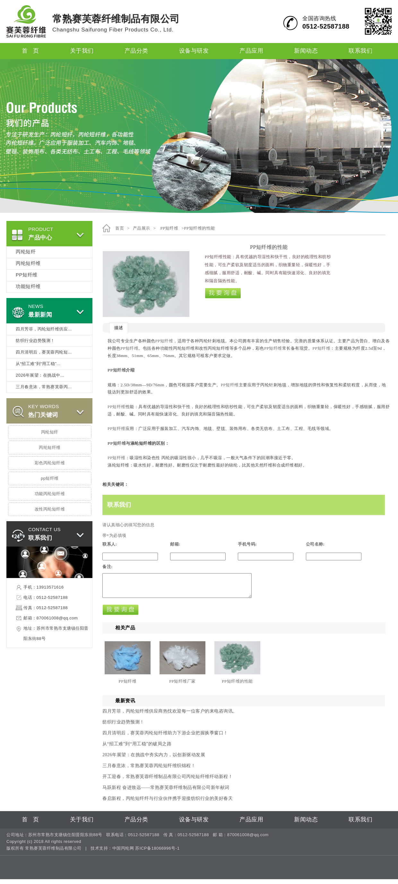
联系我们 (360, 51)
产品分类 (136, 51)
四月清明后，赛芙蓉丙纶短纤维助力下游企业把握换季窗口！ (165, 737)
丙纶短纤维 (28, 263)
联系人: (109, 544)
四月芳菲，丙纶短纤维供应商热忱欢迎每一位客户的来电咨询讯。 (170, 715)
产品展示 (141, 228)
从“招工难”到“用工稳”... (38, 364)
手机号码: (247, 544)
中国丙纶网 (123, 853)
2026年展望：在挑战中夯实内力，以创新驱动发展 (153, 759)
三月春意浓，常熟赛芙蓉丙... (44, 387)
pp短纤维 (50, 478)
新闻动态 (306, 51)
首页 (119, 228)
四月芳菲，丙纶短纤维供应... (44, 329)
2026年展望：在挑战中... (40, 375)
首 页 (30, 51)
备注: (107, 566)
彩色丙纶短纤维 (50, 463)
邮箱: (175, 544)
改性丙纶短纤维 (50, 509)
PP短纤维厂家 (182, 686)
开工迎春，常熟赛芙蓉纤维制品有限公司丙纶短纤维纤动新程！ (167, 781)
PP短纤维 (27, 275)
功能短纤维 (28, 286)
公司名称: (315, 544)
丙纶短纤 (26, 252)
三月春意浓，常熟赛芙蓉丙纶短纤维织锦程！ (148, 770)
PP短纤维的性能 (237, 686)
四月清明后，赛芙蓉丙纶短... (44, 352)
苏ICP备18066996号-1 (157, 853)
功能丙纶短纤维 (50, 494)
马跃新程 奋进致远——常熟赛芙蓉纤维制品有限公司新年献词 (165, 792)
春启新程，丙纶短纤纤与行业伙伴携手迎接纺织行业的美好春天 (167, 803)
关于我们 (82, 51)
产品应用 (251, 51)
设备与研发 (194, 51)
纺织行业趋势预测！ (35, 340)
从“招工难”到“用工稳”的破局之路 (136, 748)
